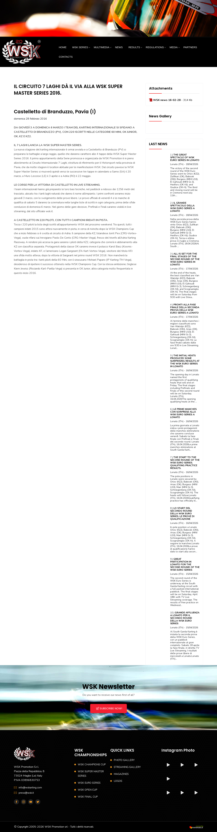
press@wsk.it (26, 793)
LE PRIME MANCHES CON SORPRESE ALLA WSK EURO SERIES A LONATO (183, 413)
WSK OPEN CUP (87, 789)
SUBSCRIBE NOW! (109, 708)
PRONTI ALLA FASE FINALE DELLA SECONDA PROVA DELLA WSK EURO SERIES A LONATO (184, 308)
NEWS (119, 47)
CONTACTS (66, 56)
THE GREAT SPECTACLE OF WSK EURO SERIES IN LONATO (184, 157)
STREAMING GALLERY (127, 767)
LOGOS (118, 781)
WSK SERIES (80, 47)
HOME (62, 47)
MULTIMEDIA (101, 47)
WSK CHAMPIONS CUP (92, 764)
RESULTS (134, 47)
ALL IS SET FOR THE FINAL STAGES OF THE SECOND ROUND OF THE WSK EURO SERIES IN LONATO (185, 259)
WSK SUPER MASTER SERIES (91, 774)
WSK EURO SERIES (89, 783)
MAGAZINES (121, 774)
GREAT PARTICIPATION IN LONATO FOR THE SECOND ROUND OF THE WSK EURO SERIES (185, 564)
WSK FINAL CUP (88, 796)
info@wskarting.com (30, 787)
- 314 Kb (172, 100)
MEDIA (174, 47)
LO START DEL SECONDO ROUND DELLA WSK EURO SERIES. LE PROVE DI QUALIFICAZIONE (182, 514)
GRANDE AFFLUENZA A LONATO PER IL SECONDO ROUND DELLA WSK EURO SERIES (184, 618)
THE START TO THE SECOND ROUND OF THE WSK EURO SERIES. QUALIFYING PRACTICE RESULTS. (185, 463)
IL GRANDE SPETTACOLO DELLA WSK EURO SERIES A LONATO (182, 207)
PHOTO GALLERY (124, 760)
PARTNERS (190, 47)
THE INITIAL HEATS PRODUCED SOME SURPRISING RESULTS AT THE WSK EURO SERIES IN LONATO (185, 361)
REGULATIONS (155, 47)
